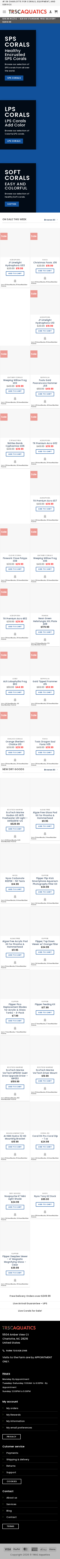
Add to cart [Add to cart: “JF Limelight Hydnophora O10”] (45, 331)
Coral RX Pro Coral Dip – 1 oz (45, 1137)
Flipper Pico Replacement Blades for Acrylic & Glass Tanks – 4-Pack (15, 1008)
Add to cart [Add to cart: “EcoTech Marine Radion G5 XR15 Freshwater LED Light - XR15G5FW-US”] (15, 829)
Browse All (51, 219)
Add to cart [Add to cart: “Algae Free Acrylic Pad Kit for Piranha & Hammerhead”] (15, 955)
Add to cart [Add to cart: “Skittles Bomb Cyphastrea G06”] (15, 454)
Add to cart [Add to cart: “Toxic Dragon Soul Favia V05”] (45, 752)
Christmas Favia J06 (45, 262)
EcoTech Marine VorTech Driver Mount (45, 1071)
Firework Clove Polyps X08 (15, 559)
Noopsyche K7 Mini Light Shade (15, 1197)
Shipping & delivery (17, 1459)
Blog (9, 1510)
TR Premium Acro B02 (15, 618)
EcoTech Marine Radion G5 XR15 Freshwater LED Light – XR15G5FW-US (15, 816)
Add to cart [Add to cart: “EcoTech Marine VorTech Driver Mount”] (45, 1081)
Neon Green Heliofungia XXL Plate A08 (45, 621)
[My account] (50, 11)
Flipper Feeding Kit (45, 1004)
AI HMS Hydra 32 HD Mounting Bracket (15, 1137)
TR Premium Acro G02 (45, 443)
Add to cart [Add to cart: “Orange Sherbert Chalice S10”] (15, 752)
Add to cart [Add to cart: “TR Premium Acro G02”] (45, 451)
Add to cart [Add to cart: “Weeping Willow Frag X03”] (15, 391)
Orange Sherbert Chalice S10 (15, 743)
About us (11, 1497)
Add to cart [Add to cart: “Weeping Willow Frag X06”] (45, 569)
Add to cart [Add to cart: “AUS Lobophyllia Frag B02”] (15, 692)
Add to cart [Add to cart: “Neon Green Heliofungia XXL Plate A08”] (45, 632)
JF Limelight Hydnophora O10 (45, 321)
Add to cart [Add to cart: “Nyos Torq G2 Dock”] (45, 1204)
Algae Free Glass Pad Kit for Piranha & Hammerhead (45, 815)
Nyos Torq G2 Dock (45, 1196)
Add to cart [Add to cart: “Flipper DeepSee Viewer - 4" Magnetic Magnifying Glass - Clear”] (15, 1273)
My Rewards (13, 1414)
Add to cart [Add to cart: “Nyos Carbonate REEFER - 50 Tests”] (15, 889)
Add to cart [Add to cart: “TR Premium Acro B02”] (15, 626)
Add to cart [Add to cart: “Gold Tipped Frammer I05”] (45, 692)
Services (11, 1504)
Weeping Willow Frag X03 (15, 381)
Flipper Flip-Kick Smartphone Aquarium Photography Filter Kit (45, 881)
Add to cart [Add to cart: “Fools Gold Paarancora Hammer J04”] (45, 394)
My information (15, 1421)
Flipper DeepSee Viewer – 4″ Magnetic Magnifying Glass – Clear (15, 1260)
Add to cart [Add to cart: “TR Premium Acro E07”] (45, 509)
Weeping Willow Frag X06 (45, 559)
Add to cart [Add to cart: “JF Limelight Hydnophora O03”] (15, 273)
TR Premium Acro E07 (45, 500)
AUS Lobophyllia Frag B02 (15, 683)
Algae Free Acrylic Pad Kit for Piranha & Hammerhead (15, 944)
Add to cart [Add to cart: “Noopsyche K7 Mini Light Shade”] (15, 1207)
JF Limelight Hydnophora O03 (15, 264)
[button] (4, 12)
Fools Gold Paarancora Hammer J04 (45, 383)
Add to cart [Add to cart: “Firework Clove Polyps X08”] (15, 569)
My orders (12, 1408)
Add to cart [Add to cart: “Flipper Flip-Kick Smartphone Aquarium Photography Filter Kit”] (45, 892)
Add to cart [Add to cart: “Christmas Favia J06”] (45, 271)
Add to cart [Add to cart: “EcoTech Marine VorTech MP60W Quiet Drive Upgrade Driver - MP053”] (15, 1087)
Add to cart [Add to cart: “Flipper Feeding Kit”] (45, 1012)
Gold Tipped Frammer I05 (45, 683)
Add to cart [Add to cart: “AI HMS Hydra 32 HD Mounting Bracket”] (15, 1147)
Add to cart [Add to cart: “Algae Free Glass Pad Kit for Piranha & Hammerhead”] (45, 826)
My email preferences (19, 1427)
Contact (11, 1517)
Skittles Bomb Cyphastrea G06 (15, 445)
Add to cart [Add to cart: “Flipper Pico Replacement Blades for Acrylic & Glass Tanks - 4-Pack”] (15, 1021)
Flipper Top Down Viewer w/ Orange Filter (45, 943)
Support (11, 1472)
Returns (11, 1465)
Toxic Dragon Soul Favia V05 (45, 743)
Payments (12, 1453)
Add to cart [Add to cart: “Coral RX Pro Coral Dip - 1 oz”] (45, 1147)
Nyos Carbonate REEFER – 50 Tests (15, 880)
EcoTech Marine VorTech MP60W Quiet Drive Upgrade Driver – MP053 (15, 1074)
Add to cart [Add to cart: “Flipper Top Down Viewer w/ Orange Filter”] (45, 952)
